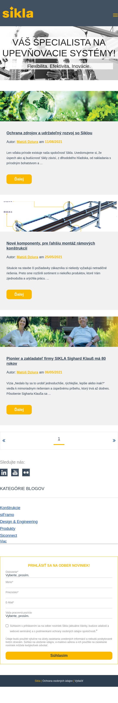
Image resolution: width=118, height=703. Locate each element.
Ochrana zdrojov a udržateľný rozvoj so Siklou (49, 133)
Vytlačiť (79, 680)
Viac (3, 541)
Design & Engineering (19, 522)
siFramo (7, 515)
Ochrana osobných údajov (58, 680)
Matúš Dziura (27, 142)
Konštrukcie (10, 508)
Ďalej (19, 179)
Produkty (7, 528)
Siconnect (8, 535)
